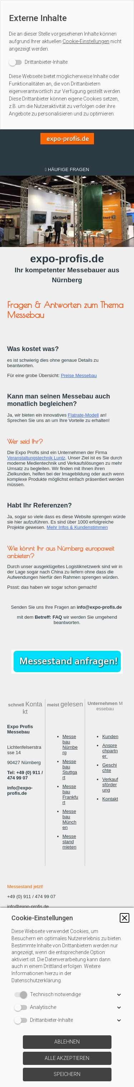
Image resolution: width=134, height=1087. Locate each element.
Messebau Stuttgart (70, 769)
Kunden (110, 736)
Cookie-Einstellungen (86, 41)
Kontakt (110, 799)
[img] (67, 146)
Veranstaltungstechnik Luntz (36, 457)
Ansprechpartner (110, 751)
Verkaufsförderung (110, 785)
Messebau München (69, 819)
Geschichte (109, 767)
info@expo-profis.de (28, 906)
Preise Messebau (78, 375)
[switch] (38, 62)
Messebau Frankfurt (70, 794)
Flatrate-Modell (83, 415)
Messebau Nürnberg (70, 744)
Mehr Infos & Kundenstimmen (77, 527)
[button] (124, 917)
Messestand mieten (69, 842)
